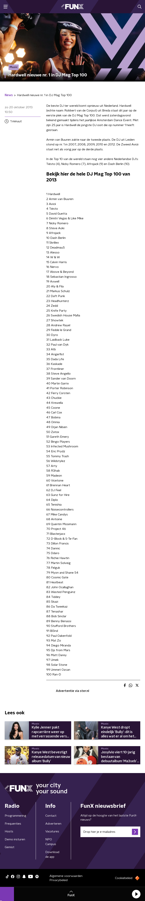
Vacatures (52, 831)
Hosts (9, 831)
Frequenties (13, 823)
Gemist (9, 847)
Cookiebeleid (123, 878)
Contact (50, 815)
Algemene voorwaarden (66, 875)
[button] (136, 894)
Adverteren (53, 823)
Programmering (15, 815)
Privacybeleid (58, 880)
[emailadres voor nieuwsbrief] (110, 832)
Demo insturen (15, 839)
